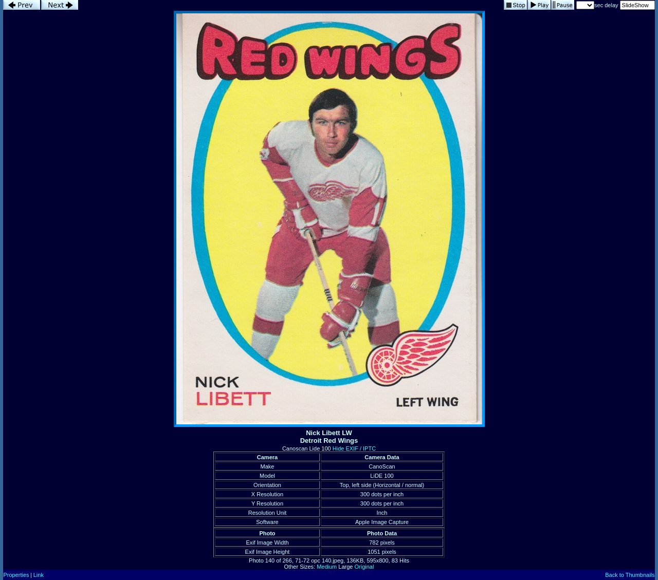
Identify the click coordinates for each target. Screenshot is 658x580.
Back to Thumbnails (629, 575)
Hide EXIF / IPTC (354, 448)
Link (38, 575)
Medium (327, 567)
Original (364, 567)
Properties (16, 575)
